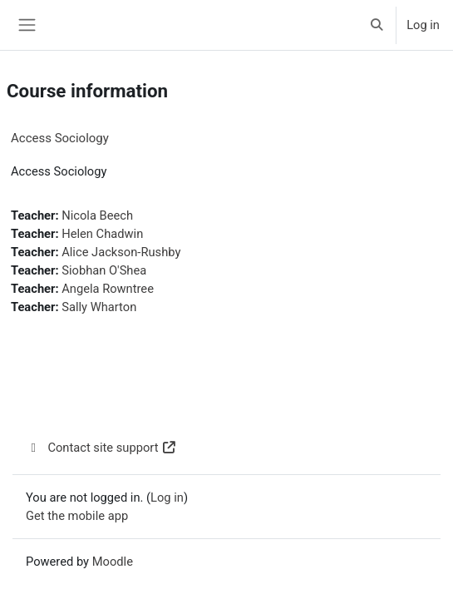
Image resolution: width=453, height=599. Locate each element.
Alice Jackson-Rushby (121, 252)
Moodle (112, 561)
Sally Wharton (99, 307)
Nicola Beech (97, 215)
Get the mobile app (77, 515)
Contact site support (101, 447)
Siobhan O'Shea (104, 270)
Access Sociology (60, 138)
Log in (423, 24)
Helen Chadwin (102, 233)
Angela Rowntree (108, 288)
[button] (377, 25)
